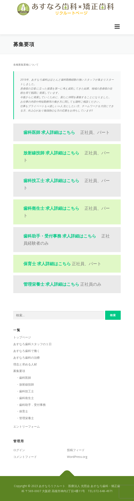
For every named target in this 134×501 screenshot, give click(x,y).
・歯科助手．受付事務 (29, 405)
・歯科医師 (22, 378)
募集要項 (19, 371)
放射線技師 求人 (51, 153)
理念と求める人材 (25, 364)
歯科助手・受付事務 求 (59, 236)
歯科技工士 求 (51, 180)
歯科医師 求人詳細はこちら (49, 132)
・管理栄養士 (23, 418)
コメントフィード (25, 457)
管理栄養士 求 (51, 284)
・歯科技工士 (23, 391)
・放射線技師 (23, 384)
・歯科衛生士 (23, 398)
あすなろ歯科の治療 (26, 358)
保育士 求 (47, 263)
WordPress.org (77, 457)
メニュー (117, 26)
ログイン (19, 450)
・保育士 (20, 411)
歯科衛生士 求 (51, 208)
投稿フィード (76, 450)
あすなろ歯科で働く (26, 351)
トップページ (22, 337)
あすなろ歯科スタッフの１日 (32, 344)
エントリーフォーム (26, 426)
